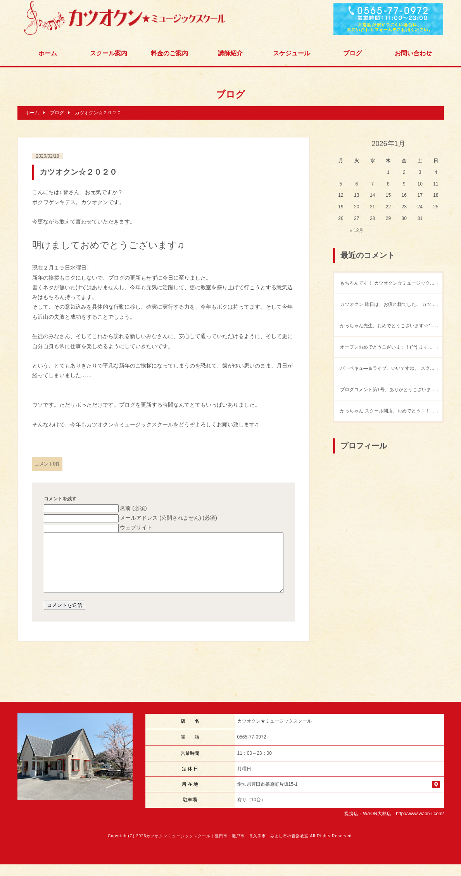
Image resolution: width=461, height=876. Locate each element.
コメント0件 (47, 464)
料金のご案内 (169, 53)
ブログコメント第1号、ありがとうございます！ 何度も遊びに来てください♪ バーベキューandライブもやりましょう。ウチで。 (391, 389)
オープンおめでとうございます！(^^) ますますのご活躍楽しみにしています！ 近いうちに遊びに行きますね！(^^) (391, 347)
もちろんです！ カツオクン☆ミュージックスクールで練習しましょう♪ (391, 283)
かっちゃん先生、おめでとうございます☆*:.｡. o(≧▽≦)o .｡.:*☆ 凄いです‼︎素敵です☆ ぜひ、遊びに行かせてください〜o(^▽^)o (391, 325)
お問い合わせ (413, 53)
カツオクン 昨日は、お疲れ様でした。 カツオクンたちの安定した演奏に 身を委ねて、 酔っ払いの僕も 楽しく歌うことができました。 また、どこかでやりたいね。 (391, 304)
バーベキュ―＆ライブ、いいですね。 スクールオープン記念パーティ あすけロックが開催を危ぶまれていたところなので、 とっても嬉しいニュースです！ (391, 368)
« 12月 (356, 230)
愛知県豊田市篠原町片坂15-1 (267, 796)
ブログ (352, 53)
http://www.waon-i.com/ (420, 825)
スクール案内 (108, 53)
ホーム (47, 53)
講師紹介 (230, 53)
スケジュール (291, 53)
